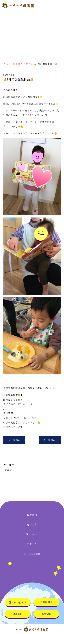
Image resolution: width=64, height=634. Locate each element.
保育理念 (32, 514)
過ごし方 (32, 524)
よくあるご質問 (32, 553)
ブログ (8, 470)
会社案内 (18, 613)
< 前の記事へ (13, 440)
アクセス (32, 544)
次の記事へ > (50, 440)
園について (32, 534)
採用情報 (46, 613)
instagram (17, 602)
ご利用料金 (46, 602)
